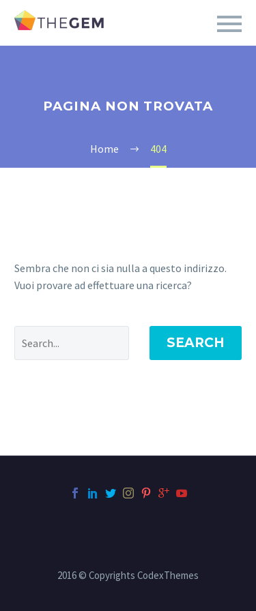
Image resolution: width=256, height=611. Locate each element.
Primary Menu (229, 24)
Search (196, 343)
